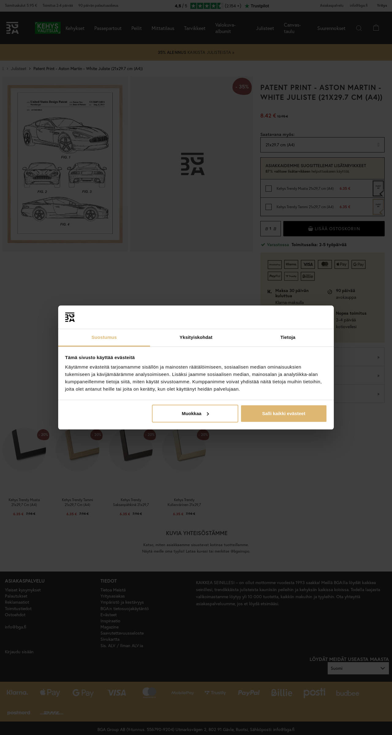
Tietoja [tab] (288, 337)
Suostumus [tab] (104, 337)
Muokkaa (195, 413)
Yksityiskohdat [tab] (195, 337)
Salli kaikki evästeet (283, 413)
